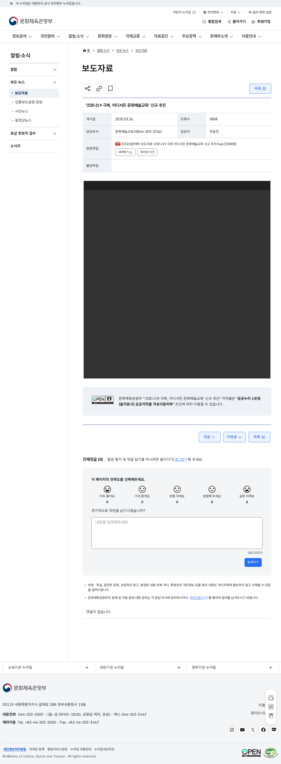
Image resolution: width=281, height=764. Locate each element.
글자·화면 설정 (260, 12)
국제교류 (133, 36)
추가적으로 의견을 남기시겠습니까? (118, 510)
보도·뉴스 (18, 82)
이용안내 (249, 36)
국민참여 (47, 36)
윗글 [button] (210, 437)
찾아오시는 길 (264, 713)
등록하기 (253, 562)
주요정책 (189, 36)
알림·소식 (76, 36)
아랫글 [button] (234, 437)
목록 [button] (259, 437)
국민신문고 (199, 598)
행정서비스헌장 (57, 749)
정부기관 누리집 (204, 667)
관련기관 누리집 (112, 667)
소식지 (15, 146)
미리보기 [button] (147, 152)
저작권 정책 (36, 749)
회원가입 (263, 21)
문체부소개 (219, 36)
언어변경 (213, 12)
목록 (260, 88)
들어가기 (239, 21)
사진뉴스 (21, 111)
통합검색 (214, 21)
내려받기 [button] (125, 152)
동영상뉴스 (23, 120)
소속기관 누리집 (20, 667)
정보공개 (19, 36)
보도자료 (21, 93)
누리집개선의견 (104, 749)
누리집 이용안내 (80, 749)
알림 (14, 69)
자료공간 (161, 36)
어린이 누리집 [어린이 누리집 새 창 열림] (184, 12)
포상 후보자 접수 (23, 133)
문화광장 (105, 36)
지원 (236, 12)
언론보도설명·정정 (28, 102)
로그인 (180, 459)
